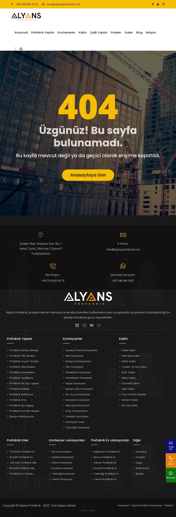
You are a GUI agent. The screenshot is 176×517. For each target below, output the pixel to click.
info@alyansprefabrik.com (61, 4)
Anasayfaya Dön (88, 183)
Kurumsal (21, 32)
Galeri (129, 32)
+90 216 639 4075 (24, 4)
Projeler (116, 32)
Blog (139, 32)
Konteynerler (66, 32)
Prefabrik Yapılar (42, 32)
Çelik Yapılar (98, 32)
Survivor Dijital (88, 510)
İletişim (151, 32)
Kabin (83, 32)
